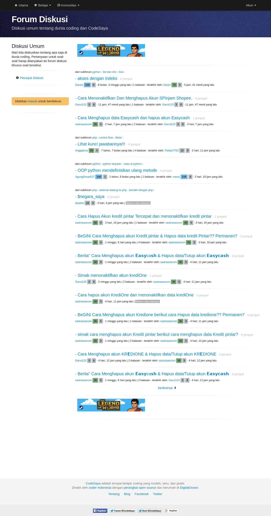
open (142, 487)
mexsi (177, 176)
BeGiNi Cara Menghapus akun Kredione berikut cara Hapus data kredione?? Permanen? (160, 314)
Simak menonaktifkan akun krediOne (112, 275)
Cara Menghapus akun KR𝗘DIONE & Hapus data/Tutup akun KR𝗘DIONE (146, 354)
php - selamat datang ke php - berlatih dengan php (123, 190)
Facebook (142, 494)
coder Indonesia (100, 487)
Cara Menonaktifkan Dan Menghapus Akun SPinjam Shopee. (134, 98)
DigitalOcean (189, 487)
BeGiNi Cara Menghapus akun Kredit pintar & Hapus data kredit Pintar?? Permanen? (157, 236)
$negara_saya (90, 196)
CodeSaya (93, 483)
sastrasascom (84, 124)
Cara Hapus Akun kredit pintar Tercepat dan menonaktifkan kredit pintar (144, 216)
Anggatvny (82, 150)
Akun (251, 5)
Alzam (167, 84)
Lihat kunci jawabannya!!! (101, 144)
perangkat (131, 487)
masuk (32, 101)
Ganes (79, 84)
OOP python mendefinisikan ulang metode (117, 170)
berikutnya (165, 388)
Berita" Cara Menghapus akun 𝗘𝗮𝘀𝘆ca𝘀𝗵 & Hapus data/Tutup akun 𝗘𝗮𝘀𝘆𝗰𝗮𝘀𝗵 (153, 255)
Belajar (42, 5)
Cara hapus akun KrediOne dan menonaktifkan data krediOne (135, 295)
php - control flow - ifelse (107, 137)
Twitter (157, 494)
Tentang (113, 494)
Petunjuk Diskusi (29, 78)
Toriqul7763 (172, 150)
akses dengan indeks (97, 78)
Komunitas (68, 5)
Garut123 (81, 104)
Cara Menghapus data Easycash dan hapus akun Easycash (133, 117)
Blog (127, 494)
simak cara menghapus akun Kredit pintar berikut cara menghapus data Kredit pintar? (157, 334)
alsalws (80, 203)
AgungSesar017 (85, 176)
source (151, 487)
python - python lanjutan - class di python (117, 163)
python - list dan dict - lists (108, 71)
